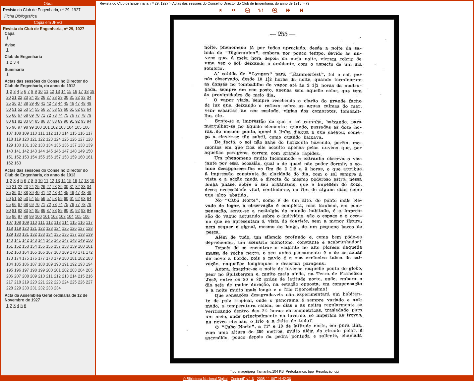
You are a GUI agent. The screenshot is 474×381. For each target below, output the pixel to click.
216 (89, 276)
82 (20, 121)
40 (37, 103)
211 (49, 276)
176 (33, 258)
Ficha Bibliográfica (20, 16)
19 (92, 91)
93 (83, 121)
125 (65, 139)
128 (89, 139)
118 (9, 139)
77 (77, 115)
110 (33, 133)
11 (46, 91)
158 (65, 157)
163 (17, 163)
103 (62, 127)
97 (20, 127)
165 (33, 252)
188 (41, 264)
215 (81, 276)
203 (73, 270)
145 (49, 151)
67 (20, 115)
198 (33, 270)
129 (9, 145)
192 (73, 264)
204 (81, 270)
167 (49, 252)
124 (57, 139)
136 (65, 145)
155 (41, 157)
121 (33, 139)
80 (8, 121)
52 (20, 109)
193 (81, 264)
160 (81, 157)
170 (73, 252)
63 (83, 109)
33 (83, 97)
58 (54, 109)
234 (57, 288)
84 (31, 121)
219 (25, 282)
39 (31, 103)
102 (54, 127)
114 (65, 133)
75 (66, 115)
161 (89, 157)
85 (37, 121)
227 (89, 282)
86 (43, 121)
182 (81, 258)
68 (26, 115)
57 (49, 109)
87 (49, 121)
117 (89, 133)
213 (65, 276)
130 (17, 145)
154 (33, 157)
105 (78, 127)
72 (49, 115)
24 (31, 97)
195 (9, 270)
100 (38, 127)
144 (41, 151)
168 (57, 252)
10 (40, 91)
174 (17, 258)
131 (25, 145)
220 (33, 282)
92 (77, 121)
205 (89, 270)
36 (14, 103)
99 (31, 127)
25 (37, 97)
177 (41, 258)
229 (17, 288)
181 (73, 258)
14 (63, 91)
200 (49, 270)
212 (57, 276)
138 (81, 145)
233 (49, 288)
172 (89, 252)
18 (86, 91)
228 (9, 288)
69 (31, 115)
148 (73, 151)
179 (57, 258)
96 (14, 127)
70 (37, 115)
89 (60, 121)
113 (57, 133)
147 (65, 151)
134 (49, 145)
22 (20, 97)
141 (17, 151)
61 (72, 109)
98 (26, 127)
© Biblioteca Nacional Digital (205, 379)
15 (69, 91)
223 (57, 282)
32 (77, 97)
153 (25, 157)
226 (81, 282)
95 (8, 127)
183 (89, 258)
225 (73, 282)
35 (8, 103)
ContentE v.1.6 (242, 379)
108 (17, 133)
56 (43, 109)
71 (43, 115)
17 (81, 91)
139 (89, 145)
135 (57, 145)
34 (89, 97)
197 (25, 270)
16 (75, 91)
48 (83, 103)
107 (9, 133)
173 (9, 258)
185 (17, 264)
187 (33, 264)
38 (26, 103)
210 (41, 276)
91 (72, 121)
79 (89, 115)
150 (89, 151)
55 (37, 109)
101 (46, 127)
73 (54, 115)
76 (72, 115)
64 (89, 109)
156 (49, 157)
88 (54, 121)
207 (17, 276)
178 (49, 258)
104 (70, 127)
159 (73, 157)
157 (57, 157)
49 (89, 103)
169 (65, 252)
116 (81, 133)
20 (8, 97)
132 (33, 145)
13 (57, 91)
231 (33, 288)
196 (17, 270)
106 (86, 127)
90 (66, 121)
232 (41, 288)
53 (26, 109)
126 (73, 139)
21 (14, 97)
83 (26, 121)
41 (43, 103)
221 (41, 282)
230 (25, 288)
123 (49, 139)
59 (60, 109)
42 (49, 103)
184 (9, 264)
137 (73, 145)
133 (41, 145)
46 (72, 103)
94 (89, 121)
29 (60, 97)
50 (8, 109)
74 (60, 115)
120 (25, 139)
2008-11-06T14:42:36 (274, 379)
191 (65, 264)
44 (60, 103)
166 (41, 252)
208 (25, 276)
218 (17, 282)
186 (25, 264)
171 (81, 252)
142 (25, 151)
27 (49, 97)
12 (52, 91)
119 (17, 139)
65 (8, 115)
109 (25, 133)
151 (9, 157)
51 (14, 109)
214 (73, 276)
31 (72, 97)
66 (14, 115)
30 (66, 97)
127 (81, 139)
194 (89, 264)
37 (20, 103)
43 (54, 103)
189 (49, 264)
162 (9, 163)
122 (41, 139)
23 (26, 97)
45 (66, 103)
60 (66, 109)
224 (65, 282)
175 (25, 258)
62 (77, 109)
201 (57, 270)
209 (33, 276)
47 (77, 103)
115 (73, 133)
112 (49, 133)
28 (54, 97)
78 (83, 115)
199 (41, 270)
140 (9, 151)
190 (57, 264)
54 (31, 109)
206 (9, 276)
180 (65, 258)
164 (25, 252)
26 (43, 97)
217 (9, 282)
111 (41, 133)
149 (81, 151)
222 (49, 282)
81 (14, 121)
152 (17, 157)
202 (65, 270)
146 (57, 151)
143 (33, 151)
